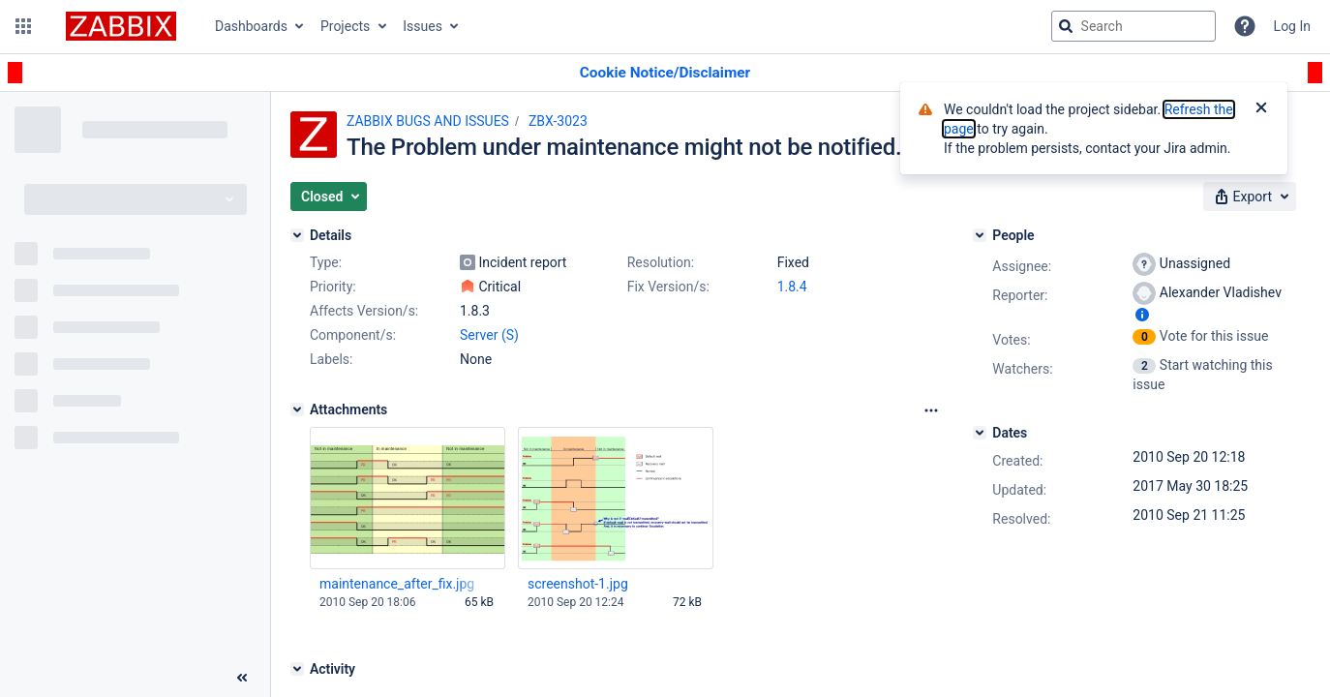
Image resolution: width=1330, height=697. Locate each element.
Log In (1292, 26)
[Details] (297, 235)
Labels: (331, 359)
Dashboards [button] (251, 26)
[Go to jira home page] (121, 26)
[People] (979, 235)
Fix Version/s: (668, 286)
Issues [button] (422, 26)
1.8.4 (792, 286)
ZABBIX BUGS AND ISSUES (428, 121)
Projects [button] (345, 26)
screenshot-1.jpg (578, 583)
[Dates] (979, 432)
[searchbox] (1133, 26)
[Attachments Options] (931, 410)
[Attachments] (297, 409)
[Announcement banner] (665, 73)
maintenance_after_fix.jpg (396, 583)
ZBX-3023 (558, 121)
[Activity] (297, 669)
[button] (23, 26)
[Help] (1244, 26)
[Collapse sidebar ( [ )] (242, 677)
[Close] (1261, 109)
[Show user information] (1142, 314)
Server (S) (489, 335)
